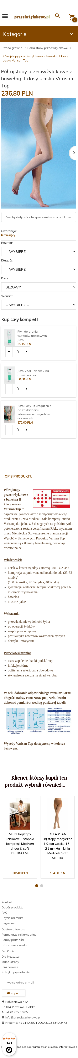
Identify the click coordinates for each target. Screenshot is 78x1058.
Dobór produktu (13, 907)
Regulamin (9, 923)
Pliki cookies (10, 967)
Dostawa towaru (13, 929)
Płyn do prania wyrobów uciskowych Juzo (32, 336)
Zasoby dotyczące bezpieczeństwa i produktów (38, 217)
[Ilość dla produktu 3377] (17, 430)
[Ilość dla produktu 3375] (17, 389)
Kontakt (7, 902)
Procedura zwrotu (14, 945)
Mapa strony (10, 962)
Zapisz (13, 993)
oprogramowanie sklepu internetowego (52, 1046)
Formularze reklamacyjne (19, 934)
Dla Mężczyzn (11, 956)
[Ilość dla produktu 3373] (17, 352)
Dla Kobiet (9, 951)
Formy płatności (13, 940)
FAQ (4, 913)
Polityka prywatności (16, 972)
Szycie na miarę (13, 918)
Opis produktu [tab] (18, 476)
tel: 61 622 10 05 (15, 1012)
